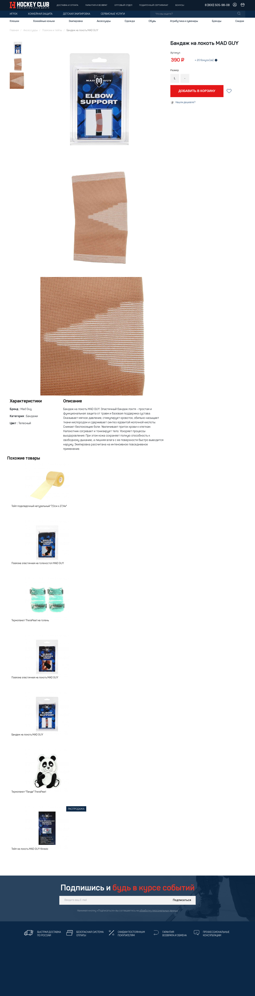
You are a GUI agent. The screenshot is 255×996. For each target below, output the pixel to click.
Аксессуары (104, 21)
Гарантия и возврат (96, 5)
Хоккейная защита (40, 14)
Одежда (130, 21)
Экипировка (76, 21)
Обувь (152, 21)
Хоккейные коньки (44, 21)
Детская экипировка (76, 14)
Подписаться (182, 900)
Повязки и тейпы (52, 30)
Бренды (216, 21)
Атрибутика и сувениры (184, 21)
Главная (14, 30)
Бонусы (179, 5)
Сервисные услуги (113, 14)
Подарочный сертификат (153, 5)
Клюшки (14, 21)
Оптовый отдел (123, 5)
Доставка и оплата (67, 5)
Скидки (239, 21)
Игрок (13, 14)
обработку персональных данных (158, 911)
